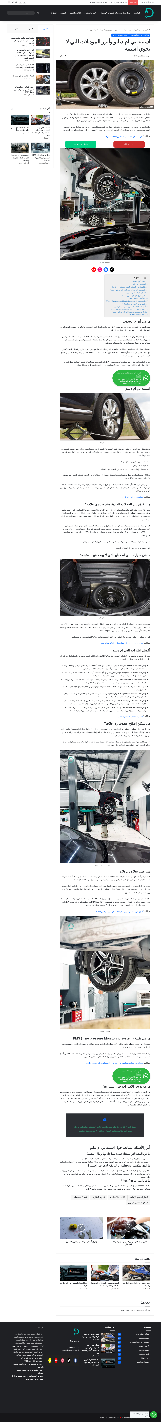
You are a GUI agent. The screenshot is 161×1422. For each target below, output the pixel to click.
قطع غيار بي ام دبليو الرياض (132, 497)
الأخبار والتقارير (74, 13)
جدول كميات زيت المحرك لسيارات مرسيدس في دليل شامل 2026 (24, 89)
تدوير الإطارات (98, 1197)
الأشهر (45, 29)
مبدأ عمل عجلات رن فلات (137, 298)
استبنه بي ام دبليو (139, 284)
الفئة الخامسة (144, 1354)
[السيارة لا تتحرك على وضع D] (43, 79)
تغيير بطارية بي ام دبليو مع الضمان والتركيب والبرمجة (122, 643)
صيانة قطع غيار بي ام (120, 35)
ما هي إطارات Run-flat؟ (137, 314)
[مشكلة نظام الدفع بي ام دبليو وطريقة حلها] (73, 1273)
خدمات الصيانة (91, 13)
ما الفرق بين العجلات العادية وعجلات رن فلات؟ (129, 287)
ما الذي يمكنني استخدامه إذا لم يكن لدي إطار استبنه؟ (128, 312)
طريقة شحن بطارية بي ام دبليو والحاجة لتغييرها (124, 136)
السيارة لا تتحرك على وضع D (23, 76)
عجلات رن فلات (79, 1197)
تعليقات (15, 29)
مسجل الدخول (135, 1310)
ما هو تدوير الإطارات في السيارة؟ (134, 304)
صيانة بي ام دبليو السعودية (132, 30)
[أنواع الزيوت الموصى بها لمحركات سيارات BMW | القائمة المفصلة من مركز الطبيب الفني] (43, 53)
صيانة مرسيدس (143, 1338)
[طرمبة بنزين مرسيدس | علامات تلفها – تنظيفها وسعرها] (20, 148)
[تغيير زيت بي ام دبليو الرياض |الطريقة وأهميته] (136, 1273)
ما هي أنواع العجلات (138, 281)
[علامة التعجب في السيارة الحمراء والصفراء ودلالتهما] (43, 68)
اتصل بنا (53, 13)
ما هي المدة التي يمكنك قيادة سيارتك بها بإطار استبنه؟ (128, 309)
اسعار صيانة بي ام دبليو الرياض (130, 716)
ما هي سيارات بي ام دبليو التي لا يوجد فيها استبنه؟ (128, 290)
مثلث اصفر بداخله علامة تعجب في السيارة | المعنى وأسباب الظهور (22, 40)
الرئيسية (137, 13)
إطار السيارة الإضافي (138, 1197)
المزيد (63, 13)
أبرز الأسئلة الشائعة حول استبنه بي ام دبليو (130, 307)
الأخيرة (30, 29)
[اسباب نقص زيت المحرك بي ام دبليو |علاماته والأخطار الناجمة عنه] (105, 1273)
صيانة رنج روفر (143, 1350)
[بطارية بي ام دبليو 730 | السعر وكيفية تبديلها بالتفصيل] (40, 148)
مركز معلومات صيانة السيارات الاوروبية (115, 13)
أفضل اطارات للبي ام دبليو (136, 293)
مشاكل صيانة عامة (142, 1334)
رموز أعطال (145, 1358)
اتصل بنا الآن (129, 144)
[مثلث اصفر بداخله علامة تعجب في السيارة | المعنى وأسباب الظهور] (43, 41)
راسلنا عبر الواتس (81, 144)
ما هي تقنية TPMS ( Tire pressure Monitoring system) (126, 301)
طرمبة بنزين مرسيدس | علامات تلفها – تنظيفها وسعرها (20, 157)
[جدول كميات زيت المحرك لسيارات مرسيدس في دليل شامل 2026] (43, 90)
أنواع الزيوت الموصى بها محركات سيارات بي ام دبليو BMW (119, 911)
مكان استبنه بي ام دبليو (137, 1202)
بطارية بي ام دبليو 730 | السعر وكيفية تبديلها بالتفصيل (41, 157)
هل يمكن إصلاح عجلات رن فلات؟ (134, 296)
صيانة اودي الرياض (142, 1362)
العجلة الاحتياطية (117, 1197)
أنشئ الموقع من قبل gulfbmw (108, 1417)
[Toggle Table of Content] (145, 278)
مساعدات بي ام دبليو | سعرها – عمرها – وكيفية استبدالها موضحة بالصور (114, 1063)
